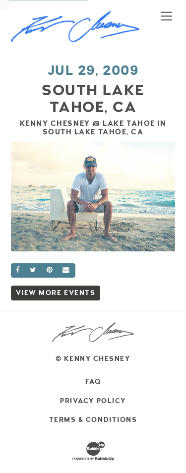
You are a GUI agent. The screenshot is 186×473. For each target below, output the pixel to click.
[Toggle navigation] (166, 16)
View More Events (56, 293)
